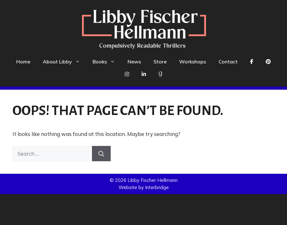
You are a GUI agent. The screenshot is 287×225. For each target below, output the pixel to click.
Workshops (192, 61)
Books (107, 61)
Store (160, 61)
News (134, 61)
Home (23, 61)
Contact (228, 61)
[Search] (101, 153)
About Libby (64, 61)
